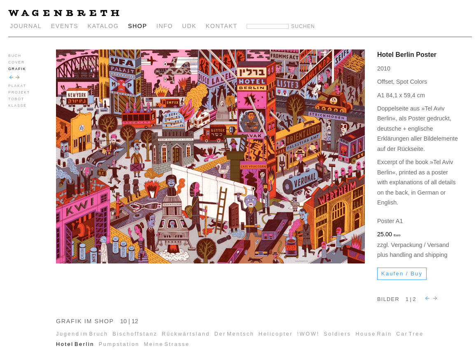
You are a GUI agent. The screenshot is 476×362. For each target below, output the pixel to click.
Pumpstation (118, 344)
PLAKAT (17, 86)
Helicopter (276, 334)
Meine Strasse (166, 344)
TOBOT (16, 99)
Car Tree (409, 334)
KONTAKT (222, 26)
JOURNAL (26, 26)
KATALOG (103, 26)
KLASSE (17, 105)
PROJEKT (19, 92)
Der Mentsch (234, 334)
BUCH (14, 56)
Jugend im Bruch (82, 334)
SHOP (137, 26)
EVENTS (64, 26)
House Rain (373, 334)
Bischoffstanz (134, 334)
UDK (189, 26)
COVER (16, 62)
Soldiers (337, 334)
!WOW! (308, 334)
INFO (164, 26)
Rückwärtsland (186, 334)
